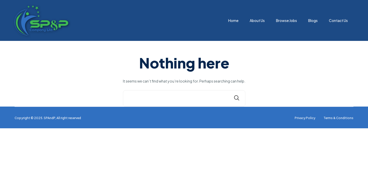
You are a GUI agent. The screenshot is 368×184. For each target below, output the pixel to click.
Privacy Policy (305, 118)
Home (233, 20)
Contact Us (338, 20)
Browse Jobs (286, 20)
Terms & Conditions (338, 118)
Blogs (313, 20)
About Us (257, 20)
